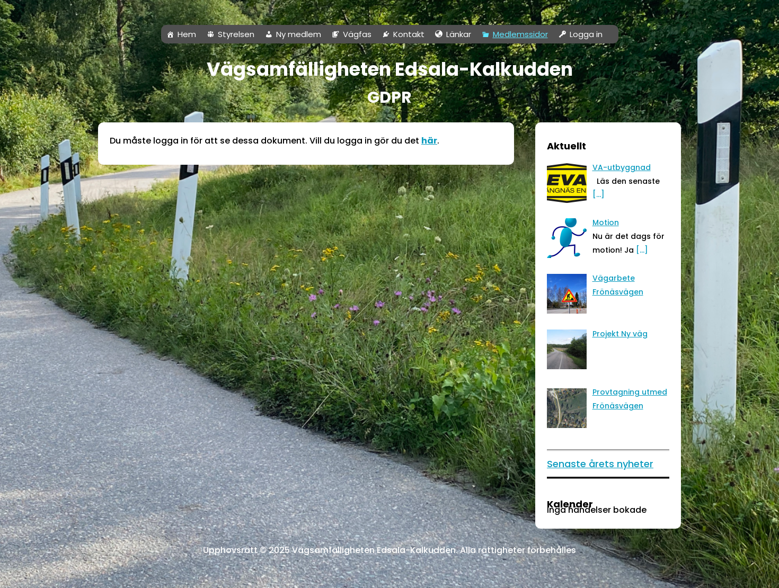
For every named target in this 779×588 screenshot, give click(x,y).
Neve (18, 574)
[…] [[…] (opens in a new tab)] (598, 194)
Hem (187, 34)
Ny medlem (298, 34)
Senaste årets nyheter (600, 463)
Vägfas (357, 34)
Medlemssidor (520, 34)
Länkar (458, 34)
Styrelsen (236, 34)
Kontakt (408, 34)
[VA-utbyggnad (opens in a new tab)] (621, 167)
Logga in (586, 34)
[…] (642, 250)
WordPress (104, 574)
